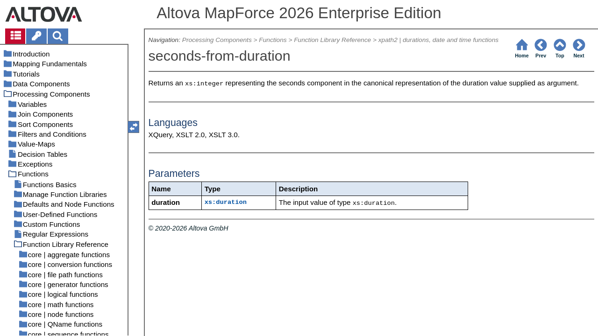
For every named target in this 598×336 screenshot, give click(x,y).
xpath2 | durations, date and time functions (438, 39)
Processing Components (217, 39)
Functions (272, 39)
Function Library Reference (332, 39)
